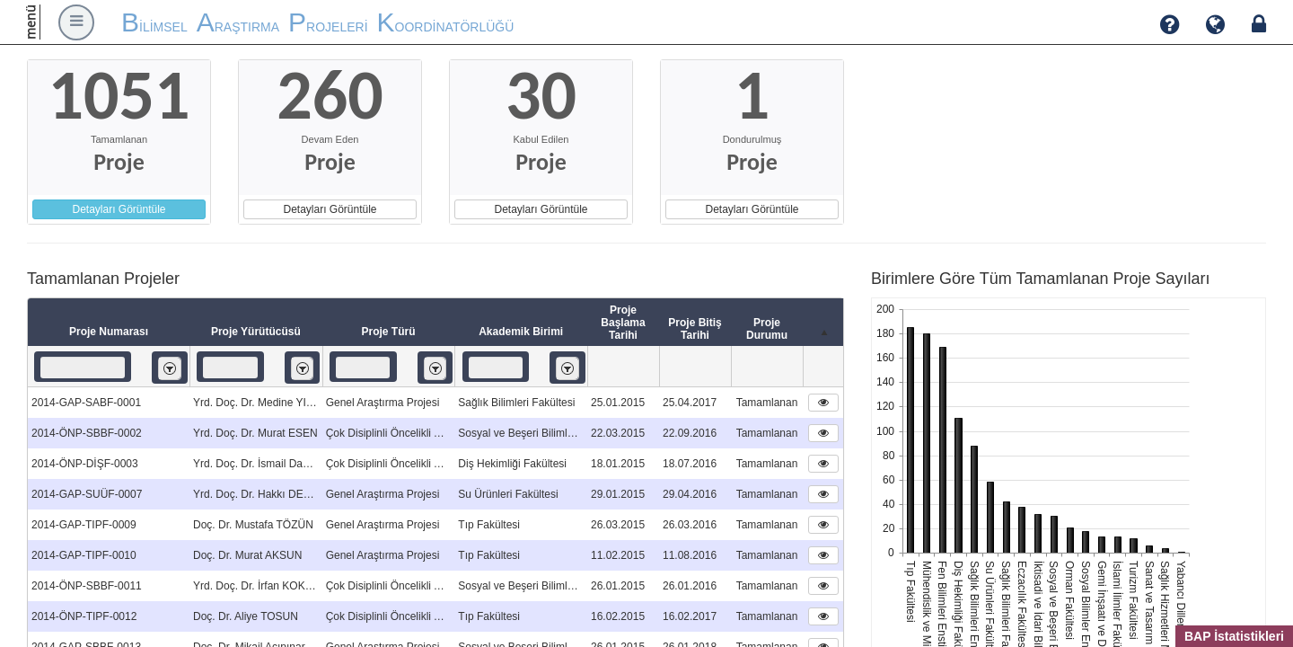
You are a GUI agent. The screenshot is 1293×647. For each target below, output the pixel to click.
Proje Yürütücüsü (256, 331)
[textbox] (82, 367)
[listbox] (170, 368)
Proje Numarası (108, 331)
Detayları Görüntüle (118, 209)
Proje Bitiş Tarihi (694, 328)
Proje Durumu (766, 328)
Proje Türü (388, 331)
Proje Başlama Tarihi (623, 322)
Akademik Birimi (521, 331)
